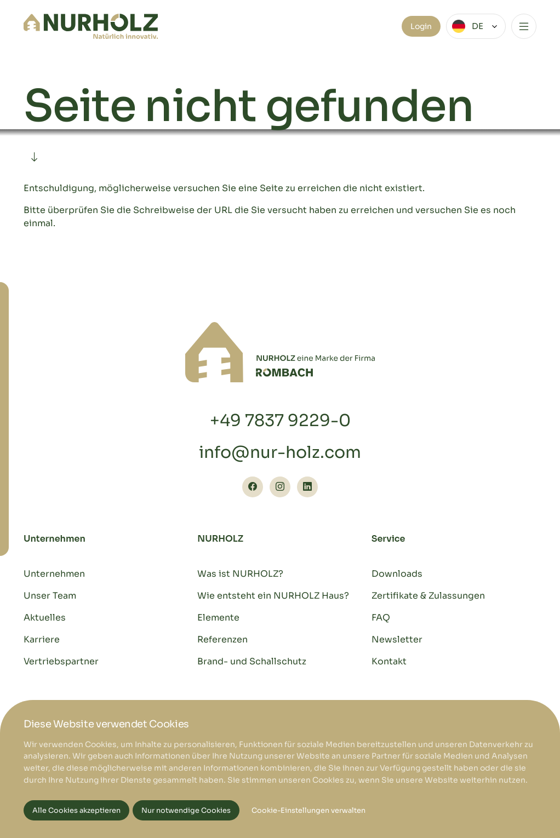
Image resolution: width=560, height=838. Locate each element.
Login (421, 26)
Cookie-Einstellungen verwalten (308, 810)
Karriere (42, 639)
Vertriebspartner (61, 661)
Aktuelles (45, 617)
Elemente (218, 617)
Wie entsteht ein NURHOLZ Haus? (273, 595)
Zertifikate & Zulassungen (428, 595)
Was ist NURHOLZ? (240, 573)
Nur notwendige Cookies (186, 810)
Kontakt (389, 661)
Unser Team (50, 595)
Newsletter (397, 639)
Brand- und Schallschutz (251, 661)
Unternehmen (54, 573)
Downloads (397, 573)
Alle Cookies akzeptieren (76, 810)
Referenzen (222, 639)
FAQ (381, 617)
